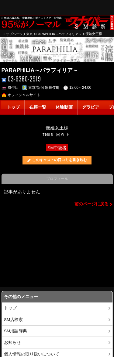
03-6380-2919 (21, 78)
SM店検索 (13, 319)
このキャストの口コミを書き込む (59, 160)
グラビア (90, 107)
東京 (29, 34)
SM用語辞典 (15, 331)
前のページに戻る (91, 204)
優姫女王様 (93, 34)
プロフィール (57, 179)
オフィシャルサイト (21, 95)
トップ (13, 107)
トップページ (12, 34)
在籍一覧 (37, 107)
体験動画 (64, 107)
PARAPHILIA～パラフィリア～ (59, 34)
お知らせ (12, 342)
